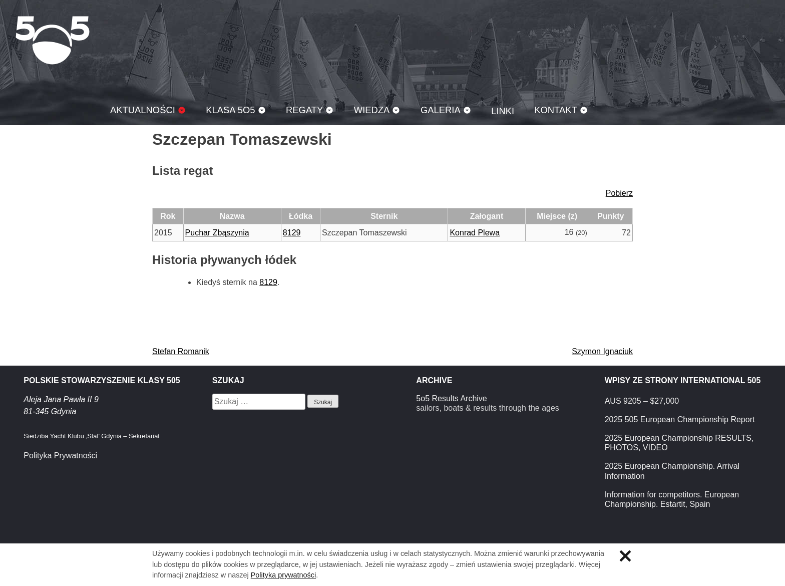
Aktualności (142, 110)
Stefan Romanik (180, 351)
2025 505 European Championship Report (680, 419)
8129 (292, 232)
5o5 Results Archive (451, 398)
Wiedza (372, 110)
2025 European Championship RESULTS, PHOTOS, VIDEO (679, 443)
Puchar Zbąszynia (217, 232)
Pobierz (619, 193)
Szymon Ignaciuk (602, 351)
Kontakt (555, 110)
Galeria (441, 110)
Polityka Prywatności (60, 455)
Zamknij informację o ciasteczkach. (625, 555)
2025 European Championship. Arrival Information (672, 471)
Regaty (304, 110)
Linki (502, 111)
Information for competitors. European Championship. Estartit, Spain (672, 499)
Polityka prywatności (283, 575)
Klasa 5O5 (53, 40)
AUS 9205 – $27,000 (642, 401)
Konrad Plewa (475, 232)
